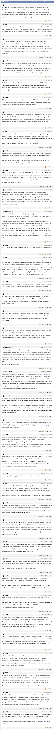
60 (46, 592)
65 (46, 242)
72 (46, 368)
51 (49, 242)
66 (46, 499)
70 (46, 631)
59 (46, 208)
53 (49, 254)
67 (46, 669)
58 (46, 94)
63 (46, 431)
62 (46, 650)
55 (46, 254)
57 (46, 324)
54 (49, 368)
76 (46, 689)
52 (49, 307)
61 (46, 77)
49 (49, 21)
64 (46, 572)
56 (46, 21)
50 (49, 278)
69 (46, 392)
